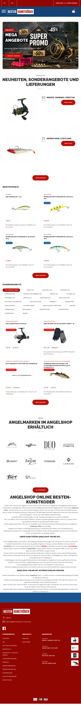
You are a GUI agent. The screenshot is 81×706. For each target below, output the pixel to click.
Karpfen (71, 305)
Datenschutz (7, 651)
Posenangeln (9, 313)
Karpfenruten (9, 294)
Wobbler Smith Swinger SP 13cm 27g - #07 (59, 197)
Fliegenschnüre (28, 305)
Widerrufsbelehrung (10, 668)
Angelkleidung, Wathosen (51, 305)
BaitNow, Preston (48, 658)
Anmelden (25, 640)
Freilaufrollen (64, 298)
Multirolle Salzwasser (13, 301)
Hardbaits (51, 301)
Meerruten (52, 294)
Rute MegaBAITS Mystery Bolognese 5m (21, 363)
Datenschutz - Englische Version (11, 656)
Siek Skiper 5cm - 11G (14, 197)
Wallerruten (45, 290)
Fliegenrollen (10, 298)
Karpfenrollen (45, 298)
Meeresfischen (44, 309)
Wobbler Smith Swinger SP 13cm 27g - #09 (21, 237)
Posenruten (69, 294)
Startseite (6, 640)
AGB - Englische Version (10, 648)
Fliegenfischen (62, 309)
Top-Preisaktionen (11, 290)
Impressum (6, 664)
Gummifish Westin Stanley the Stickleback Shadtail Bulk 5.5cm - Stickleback (57, 365)
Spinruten (29, 290)
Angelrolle (27, 298)
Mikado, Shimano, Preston (50, 642)
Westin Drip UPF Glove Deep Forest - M (58, 323)
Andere (24, 313)
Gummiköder (68, 301)
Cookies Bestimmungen (10, 661)
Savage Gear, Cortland (50, 650)
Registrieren (26, 644)
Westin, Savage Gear (49, 665)
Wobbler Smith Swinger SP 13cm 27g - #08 (59, 237)
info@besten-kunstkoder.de (23, 624)
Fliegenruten (62, 290)
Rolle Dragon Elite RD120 (16, 323)
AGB (4, 644)
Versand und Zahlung (10, 671)
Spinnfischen (9, 309)
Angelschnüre (10, 305)
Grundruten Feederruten (31, 294)
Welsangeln (26, 309)
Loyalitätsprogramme (10, 678)
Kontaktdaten (7, 682)
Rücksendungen (8, 675)
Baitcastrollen (34, 301)
